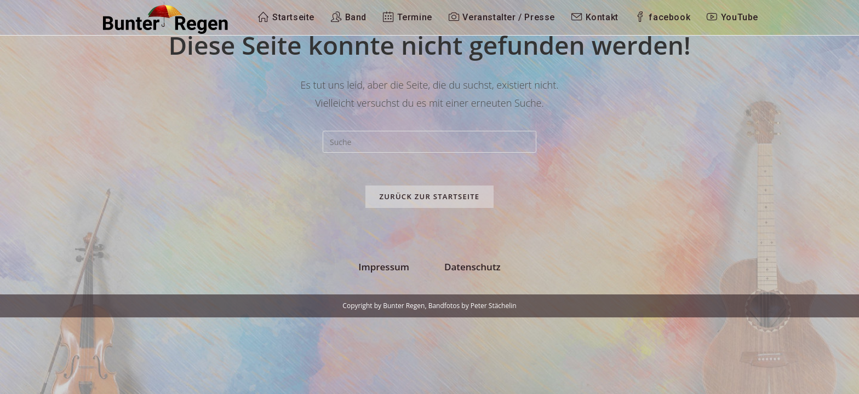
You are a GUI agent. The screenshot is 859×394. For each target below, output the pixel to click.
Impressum (383, 343)
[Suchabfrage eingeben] (429, 142)
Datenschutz (472, 343)
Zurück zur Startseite (430, 196)
